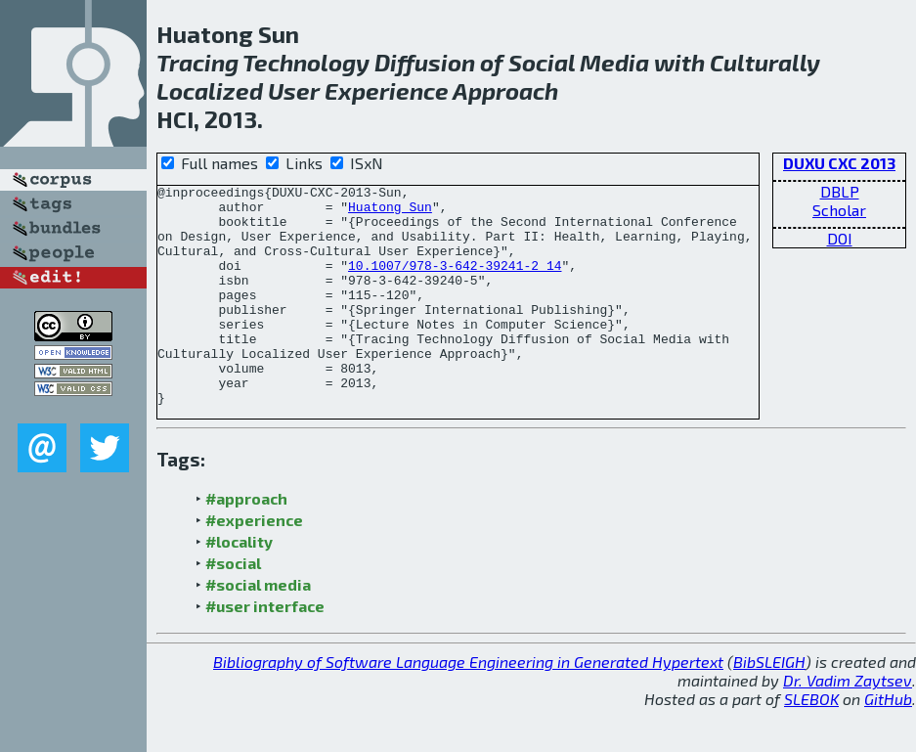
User (294, 90)
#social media (258, 628)
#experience (254, 563)
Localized (209, 90)
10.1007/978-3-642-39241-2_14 (454, 282)
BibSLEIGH (769, 705)
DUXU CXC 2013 (839, 163)
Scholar (839, 209)
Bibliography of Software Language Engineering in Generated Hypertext (468, 705)
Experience (387, 90)
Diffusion (424, 62)
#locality (239, 585)
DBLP (839, 191)
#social (233, 606)
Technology (306, 62)
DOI (839, 238)
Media (614, 62)
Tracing (197, 62)
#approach (246, 542)
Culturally (765, 62)
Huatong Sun (390, 212)
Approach (505, 90)
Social (541, 62)
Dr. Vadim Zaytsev (847, 724)
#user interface (265, 650)
